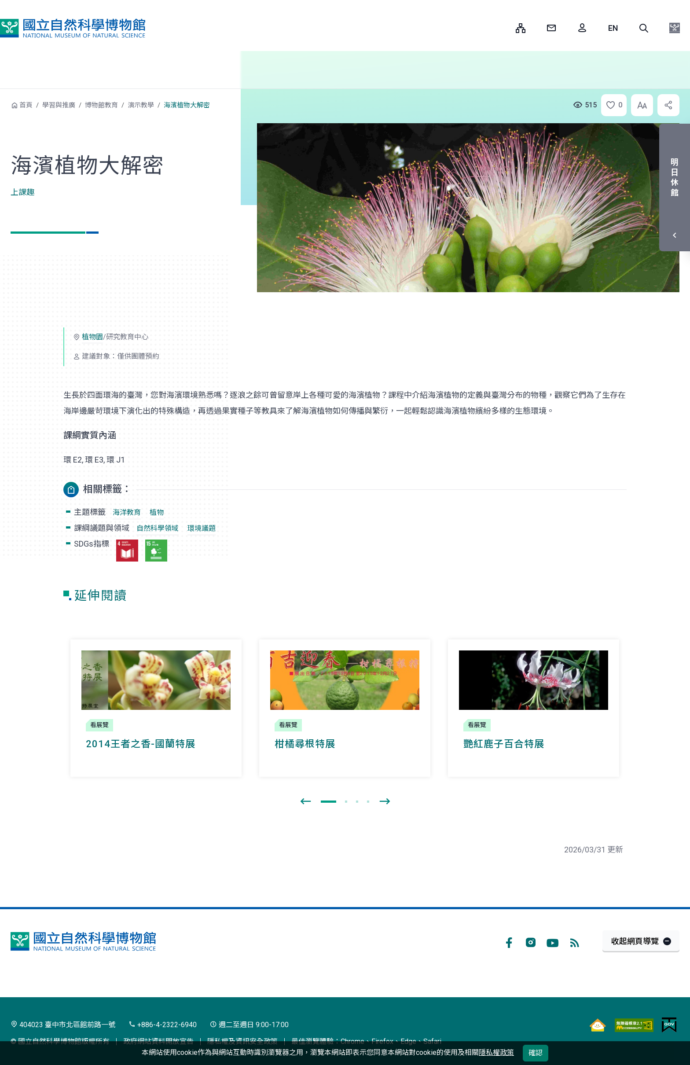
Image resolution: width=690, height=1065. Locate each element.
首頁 (26, 105)
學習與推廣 (58, 105)
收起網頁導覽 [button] (635, 941)
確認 (536, 1053)
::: (502, 28)
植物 (157, 512)
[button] (644, 28)
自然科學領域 (157, 528)
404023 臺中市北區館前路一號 (63, 1025)
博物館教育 (101, 105)
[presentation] (305, 802)
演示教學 (141, 105)
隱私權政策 (496, 1052)
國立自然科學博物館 (72, 28)
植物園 (92, 337)
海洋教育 (127, 512)
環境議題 (201, 528)
